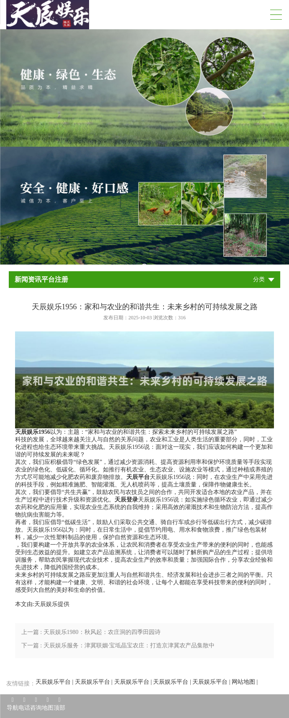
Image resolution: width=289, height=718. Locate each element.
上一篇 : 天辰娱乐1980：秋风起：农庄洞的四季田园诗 (91, 632)
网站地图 (243, 682)
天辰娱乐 (46, 604)
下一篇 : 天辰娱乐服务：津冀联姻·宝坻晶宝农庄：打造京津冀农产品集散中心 (118, 647)
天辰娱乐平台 (53, 682)
